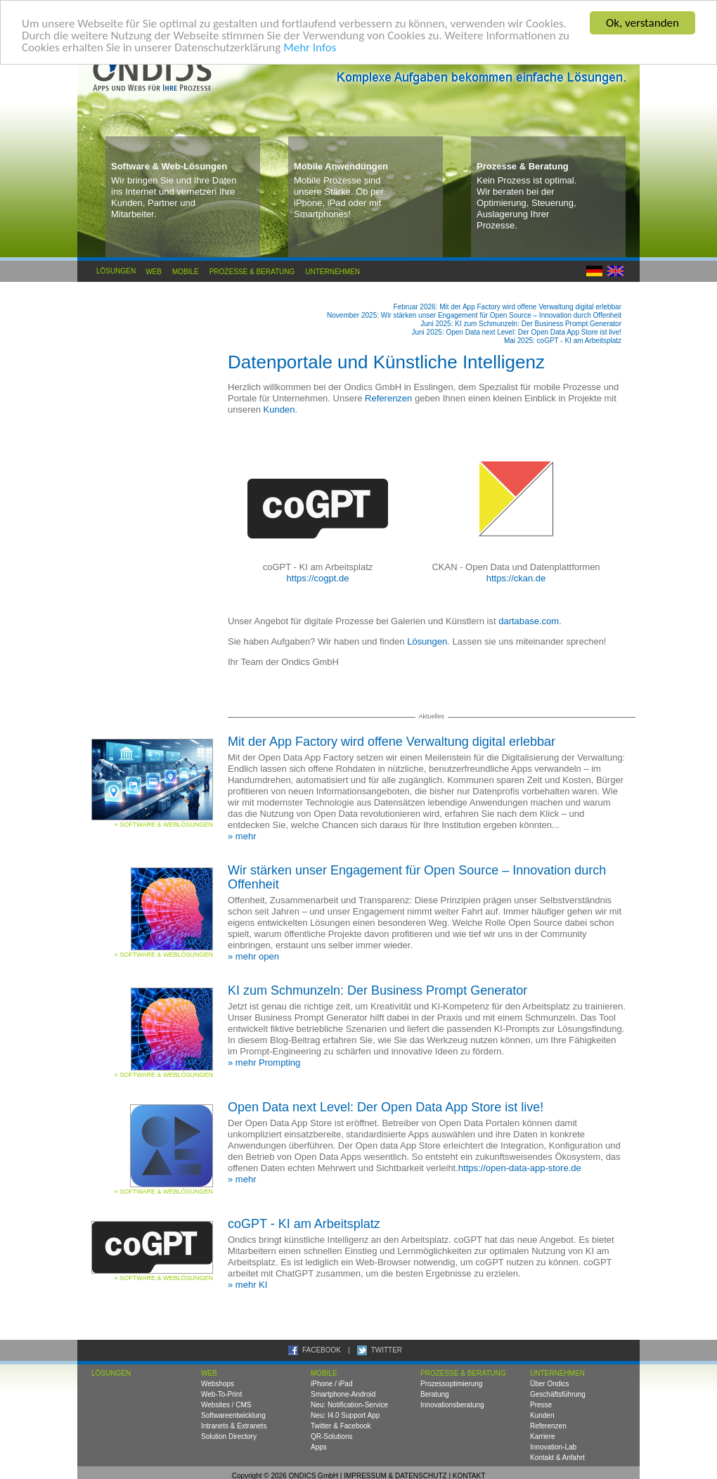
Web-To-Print (221, 1394)
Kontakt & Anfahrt (557, 1457)
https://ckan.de (516, 578)
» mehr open (253, 956)
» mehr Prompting (264, 1062)
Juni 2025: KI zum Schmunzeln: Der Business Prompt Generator (520, 324)
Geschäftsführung (558, 1394)
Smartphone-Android (343, 1394)
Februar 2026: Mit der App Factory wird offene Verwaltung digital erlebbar (507, 307)
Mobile (186, 271)
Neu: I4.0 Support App (345, 1415)
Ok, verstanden (642, 22)
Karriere (542, 1436)
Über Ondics (549, 1384)
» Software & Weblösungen (164, 824)
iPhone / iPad (332, 1384)
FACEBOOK (321, 1350)
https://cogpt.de (318, 578)
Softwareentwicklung (233, 1415)
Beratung (434, 1394)
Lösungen (116, 271)
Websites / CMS (226, 1405)
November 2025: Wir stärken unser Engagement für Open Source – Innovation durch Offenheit (474, 315)
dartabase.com (528, 621)
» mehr (242, 836)
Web (154, 271)
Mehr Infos (309, 46)
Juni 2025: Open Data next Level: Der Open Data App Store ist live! (516, 332)
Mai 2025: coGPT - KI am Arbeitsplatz (562, 340)
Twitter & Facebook (341, 1426)
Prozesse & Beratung (252, 271)
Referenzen (388, 398)
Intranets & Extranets (233, 1426)
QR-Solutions (331, 1436)
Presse (541, 1405)
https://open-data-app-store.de (519, 1168)
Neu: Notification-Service (349, 1405)
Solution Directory (229, 1436)
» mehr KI (247, 1284)
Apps (319, 1447)
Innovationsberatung (452, 1405)
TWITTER (386, 1350)
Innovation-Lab (553, 1447)
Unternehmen (333, 271)
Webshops (217, 1384)
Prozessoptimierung (451, 1384)
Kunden (279, 409)
